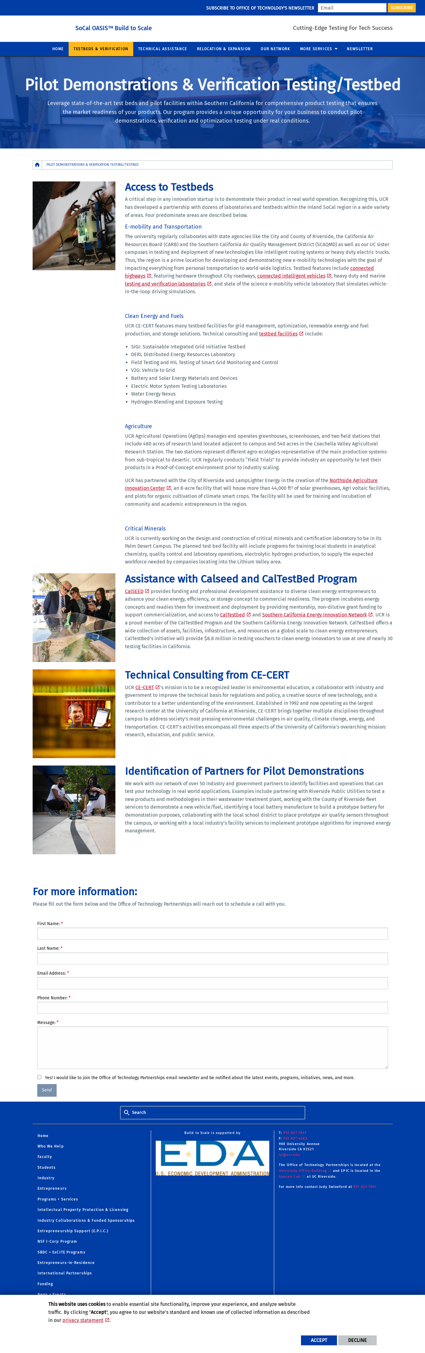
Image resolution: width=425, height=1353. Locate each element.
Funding (45, 1284)
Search (139, 1112)
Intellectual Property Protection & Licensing (83, 1210)
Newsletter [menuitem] (360, 49)
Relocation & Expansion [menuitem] (224, 49)
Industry (46, 1178)
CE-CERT (144, 687)
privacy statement (82, 1320)
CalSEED (134, 591)
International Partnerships (65, 1273)
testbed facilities (278, 334)
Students (47, 1167)
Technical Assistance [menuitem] (162, 49)
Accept (319, 1340)
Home (43, 1136)
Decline (357, 1340)
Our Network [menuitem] (275, 49)
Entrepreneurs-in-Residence (66, 1263)
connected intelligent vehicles (291, 276)
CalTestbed (232, 615)
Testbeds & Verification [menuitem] (101, 49)
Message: (46, 1022)
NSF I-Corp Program (57, 1241)
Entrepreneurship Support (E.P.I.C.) (73, 1231)
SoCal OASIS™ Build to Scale (131, 27)
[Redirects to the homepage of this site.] (37, 165)
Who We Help (51, 1146)
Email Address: (51, 973)
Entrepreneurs (52, 1188)
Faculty (45, 1157)
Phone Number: (52, 998)
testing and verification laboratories (165, 284)
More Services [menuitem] (316, 49)
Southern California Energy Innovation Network (314, 615)
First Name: (48, 923)
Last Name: (48, 948)
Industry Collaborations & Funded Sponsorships (86, 1220)
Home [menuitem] (58, 49)
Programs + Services (58, 1199)
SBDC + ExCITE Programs (62, 1252)
